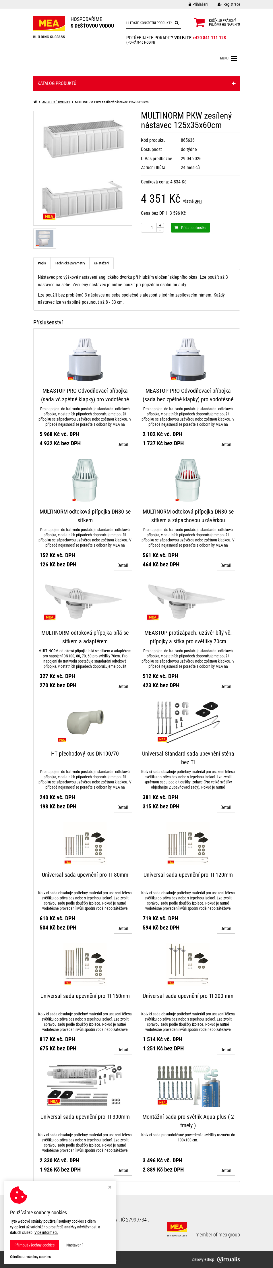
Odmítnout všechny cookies (30, 1257)
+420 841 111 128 (209, 37)
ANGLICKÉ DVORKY (56, 102)
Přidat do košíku (190, 227)
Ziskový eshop (216, 1259)
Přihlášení (194, 4)
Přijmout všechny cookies (34, 1245)
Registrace (224, 4)
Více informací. (46, 1232)
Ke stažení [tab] (101, 263)
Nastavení (74, 1245)
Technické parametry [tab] (70, 263)
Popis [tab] (42, 263)
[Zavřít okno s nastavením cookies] (109, 1188)
